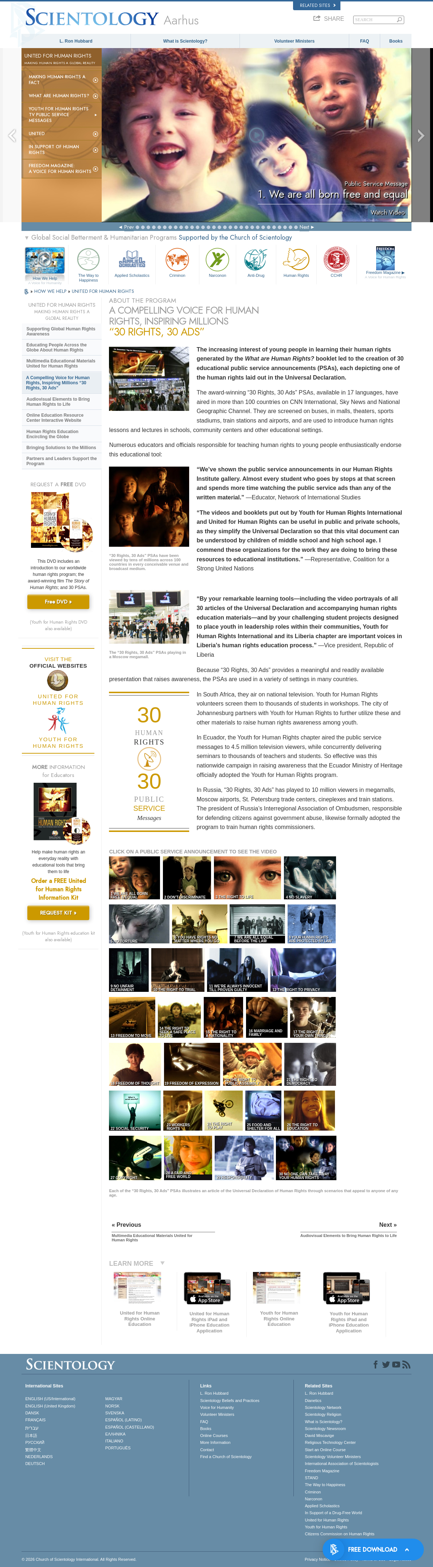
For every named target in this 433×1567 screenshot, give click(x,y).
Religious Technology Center (330, 1442)
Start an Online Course (325, 1450)
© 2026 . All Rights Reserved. (79, 1559)
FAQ (364, 41)
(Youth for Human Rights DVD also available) (58, 625)
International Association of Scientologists (341, 1463)
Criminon (177, 262)
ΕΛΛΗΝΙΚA (115, 1434)
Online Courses (214, 1435)
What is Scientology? (185, 41)
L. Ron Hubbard (76, 41)
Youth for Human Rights (326, 1527)
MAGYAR (113, 1399)
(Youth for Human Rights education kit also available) (58, 936)
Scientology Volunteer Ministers (332, 1456)
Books (396, 41)
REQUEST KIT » (58, 912)
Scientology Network (323, 1407)
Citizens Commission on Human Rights (339, 1534)
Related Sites (318, 5)
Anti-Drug (256, 262)
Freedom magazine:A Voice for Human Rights (60, 168)
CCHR (337, 262)
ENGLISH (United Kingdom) (50, 1406)
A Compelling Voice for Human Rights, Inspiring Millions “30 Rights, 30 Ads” (58, 382)
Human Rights (296, 262)
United (37, 133)
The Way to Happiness (88, 263)
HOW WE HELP (51, 291)
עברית (32, 1428)
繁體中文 (33, 1450)
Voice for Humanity (217, 1407)
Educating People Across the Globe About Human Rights (56, 347)
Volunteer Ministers (294, 41)
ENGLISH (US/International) (50, 1399)
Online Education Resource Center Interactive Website (54, 418)
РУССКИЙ (34, 1442)
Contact (207, 1450)
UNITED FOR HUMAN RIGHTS (103, 291)
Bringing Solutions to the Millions (61, 447)
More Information (215, 1442)
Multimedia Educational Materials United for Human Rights (60, 363)
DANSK (32, 1413)
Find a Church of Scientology (225, 1456)
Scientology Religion (323, 1414)
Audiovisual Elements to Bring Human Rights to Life (58, 402)
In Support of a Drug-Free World (333, 1513)
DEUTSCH (34, 1463)
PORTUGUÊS (117, 1448)
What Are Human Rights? (59, 96)
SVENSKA (114, 1413)
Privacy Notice (317, 1559)
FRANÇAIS (35, 1420)
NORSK (112, 1406)
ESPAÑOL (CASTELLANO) (129, 1427)
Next (304, 227)
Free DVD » (58, 601)
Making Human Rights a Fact (57, 80)
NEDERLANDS (38, 1456)
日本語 (31, 1435)
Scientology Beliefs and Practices (230, 1400)
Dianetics (313, 1400)
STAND (311, 1478)
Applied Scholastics (131, 262)
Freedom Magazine (385, 274)
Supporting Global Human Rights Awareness (60, 331)
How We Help (44, 278)
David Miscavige (319, 1435)
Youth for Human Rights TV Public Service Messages (59, 115)
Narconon (217, 262)
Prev (129, 227)
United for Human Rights (326, 1520)
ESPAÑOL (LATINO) (123, 1420)
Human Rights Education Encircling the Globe (52, 434)
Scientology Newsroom (325, 1428)
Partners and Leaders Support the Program (61, 461)
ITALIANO (114, 1441)
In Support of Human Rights (54, 150)
